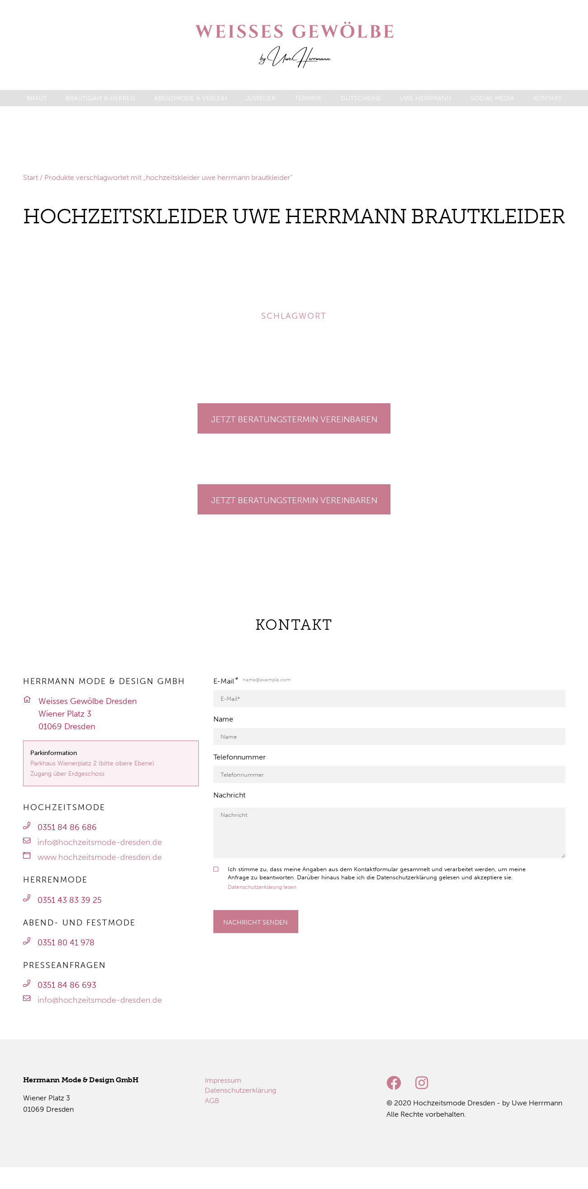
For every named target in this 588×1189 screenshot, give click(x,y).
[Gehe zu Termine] (294, 418)
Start (30, 177)
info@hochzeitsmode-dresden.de (100, 842)
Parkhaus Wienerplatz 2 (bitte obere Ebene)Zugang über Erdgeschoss (92, 768)
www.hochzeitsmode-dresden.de (100, 857)
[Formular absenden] (255, 921)
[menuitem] (37, 98)
